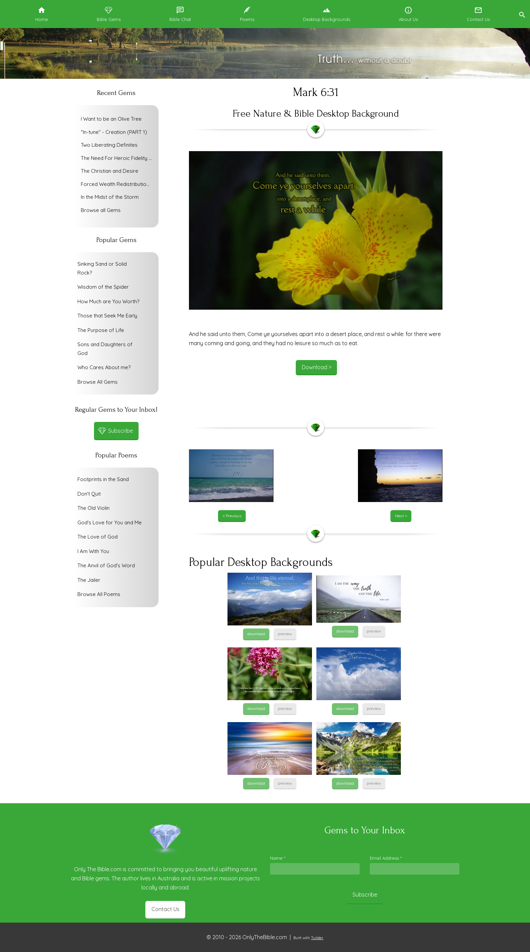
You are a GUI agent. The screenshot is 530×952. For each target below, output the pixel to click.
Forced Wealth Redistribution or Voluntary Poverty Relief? (118, 184)
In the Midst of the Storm (110, 197)
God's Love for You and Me (109, 522)
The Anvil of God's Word (106, 565)
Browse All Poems (98, 594)
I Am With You (93, 551)
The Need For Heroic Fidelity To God (118, 158)
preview (285, 633)
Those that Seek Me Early (107, 315)
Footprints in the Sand (103, 479)
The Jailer (88, 580)
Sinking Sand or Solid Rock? (102, 268)
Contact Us (165, 909)
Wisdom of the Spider (103, 287)
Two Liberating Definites (109, 145)
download (256, 633)
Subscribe (365, 894)
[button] (522, 14)
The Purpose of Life (100, 330)
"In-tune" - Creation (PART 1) (114, 132)
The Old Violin (93, 508)
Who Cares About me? (103, 367)
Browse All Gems (97, 382)
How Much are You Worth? (108, 301)
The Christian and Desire (109, 171)
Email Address (386, 858)
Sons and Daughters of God (104, 348)
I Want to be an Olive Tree (111, 119)
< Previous (232, 515)
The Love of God (97, 536)
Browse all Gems (101, 210)
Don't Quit (89, 494)
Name (277, 858)
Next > (401, 515)
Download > (316, 367)
